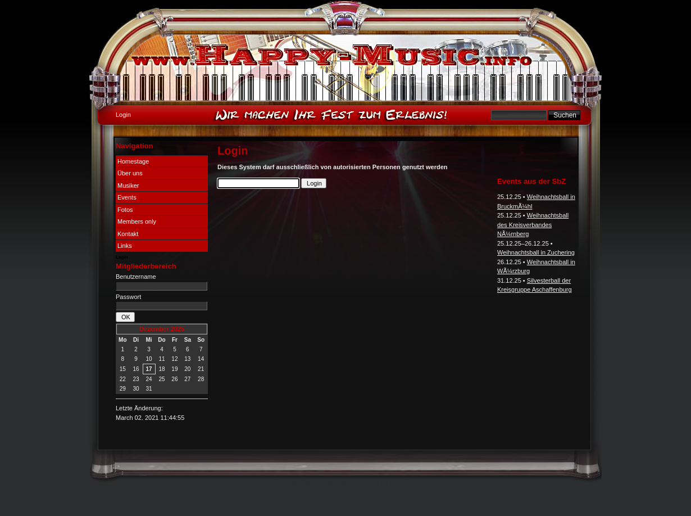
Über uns (130, 173)
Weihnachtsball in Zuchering (536, 252)
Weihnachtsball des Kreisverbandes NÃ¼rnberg (533, 224)
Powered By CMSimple (386, 482)
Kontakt (127, 233)
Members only (136, 221)
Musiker (128, 185)
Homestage (133, 161)
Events (127, 197)
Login (122, 257)
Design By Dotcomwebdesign (309, 482)
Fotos (125, 209)
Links (124, 245)
